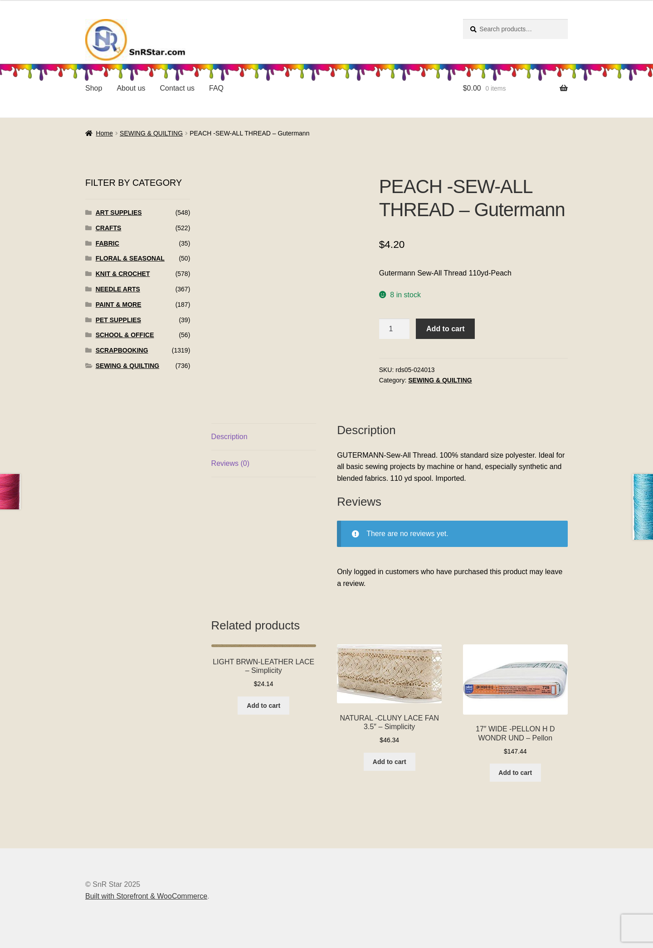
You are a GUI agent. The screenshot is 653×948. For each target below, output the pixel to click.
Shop (93, 88)
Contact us (177, 88)
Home (104, 133)
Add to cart (445, 329)
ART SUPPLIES (119, 212)
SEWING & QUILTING (151, 133)
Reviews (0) (230, 463)
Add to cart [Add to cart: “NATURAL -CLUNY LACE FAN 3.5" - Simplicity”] (389, 761)
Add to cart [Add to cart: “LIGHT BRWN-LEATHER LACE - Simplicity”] (263, 705)
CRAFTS (109, 228)
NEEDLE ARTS (118, 289)
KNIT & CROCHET (123, 273)
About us (131, 88)
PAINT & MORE (118, 304)
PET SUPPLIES (118, 320)
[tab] (263, 437)
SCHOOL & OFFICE (125, 335)
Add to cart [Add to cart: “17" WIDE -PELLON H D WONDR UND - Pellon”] (515, 772)
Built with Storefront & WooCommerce (146, 896)
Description (229, 436)
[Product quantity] (394, 329)
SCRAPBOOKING (122, 350)
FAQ (216, 88)
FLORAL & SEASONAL (130, 258)
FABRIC (107, 243)
